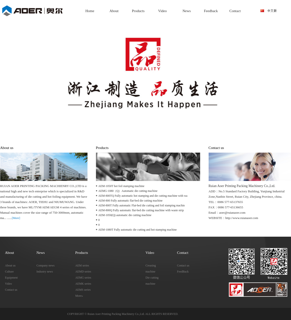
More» (79, 295)
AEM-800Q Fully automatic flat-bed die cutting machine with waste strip (141, 210)
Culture (9, 271)
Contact (235, 11)
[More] (16, 218)
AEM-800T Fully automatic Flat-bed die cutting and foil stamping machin (141, 205)
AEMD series (83, 271)
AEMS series (83, 289)
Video (162, 11)
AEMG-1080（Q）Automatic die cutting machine (127, 191)
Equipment (11, 277)
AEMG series (83, 277)
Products (138, 11)
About (114, 11)
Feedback (211, 11)
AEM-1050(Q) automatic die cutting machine (124, 215)
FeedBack (183, 271)
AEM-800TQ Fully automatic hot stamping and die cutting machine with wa (143, 195)
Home (89, 11)
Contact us (11, 289)
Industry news (45, 271)
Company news (46, 265)
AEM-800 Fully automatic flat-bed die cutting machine (130, 200)
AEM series (82, 265)
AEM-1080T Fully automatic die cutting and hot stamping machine (137, 229)
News (186, 11)
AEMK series (83, 283)
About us (10, 265)
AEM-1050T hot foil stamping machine (121, 186)
